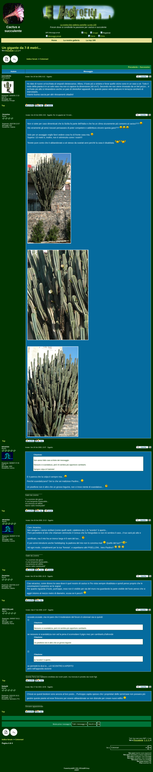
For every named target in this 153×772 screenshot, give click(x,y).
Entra (101, 36)
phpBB (72, 768)
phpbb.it (76, 770)
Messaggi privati (53, 36)
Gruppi (94, 33)
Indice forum (32, 59)
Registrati (105, 33)
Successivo (145, 67)
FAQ (84, 33)
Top (3, 106)
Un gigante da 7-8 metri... (21, 48)
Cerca (91, 36)
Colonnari (44, 59)
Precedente (10, 50)
